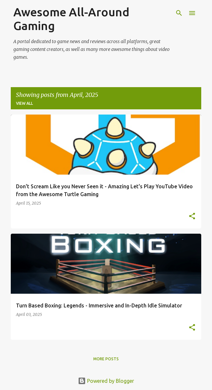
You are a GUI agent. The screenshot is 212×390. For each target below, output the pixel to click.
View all (24, 103)
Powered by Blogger (106, 381)
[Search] (179, 13)
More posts (106, 359)
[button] (192, 216)
